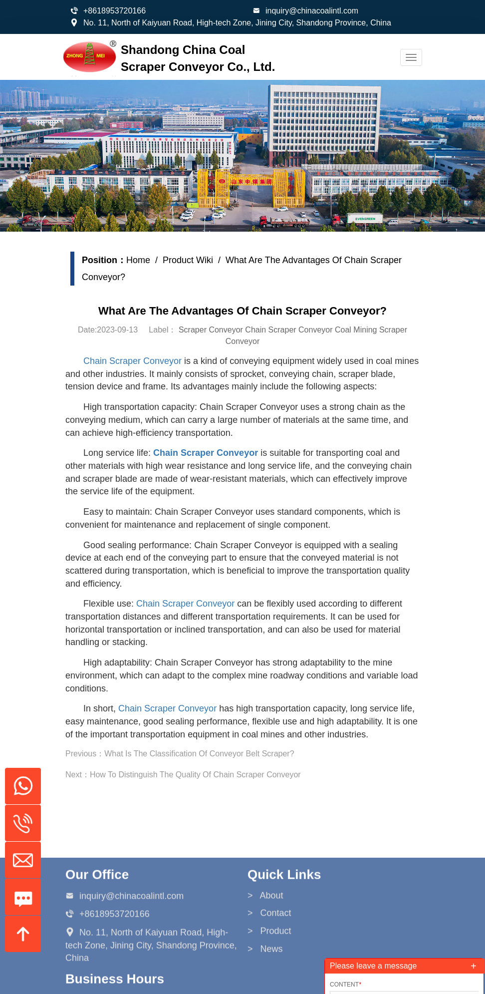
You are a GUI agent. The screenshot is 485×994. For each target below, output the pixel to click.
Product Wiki (190, 260)
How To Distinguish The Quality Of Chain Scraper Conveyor (197, 774)
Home (140, 260)
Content (345, 984)
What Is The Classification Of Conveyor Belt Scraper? (201, 753)
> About (265, 954)
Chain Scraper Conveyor (134, 361)
